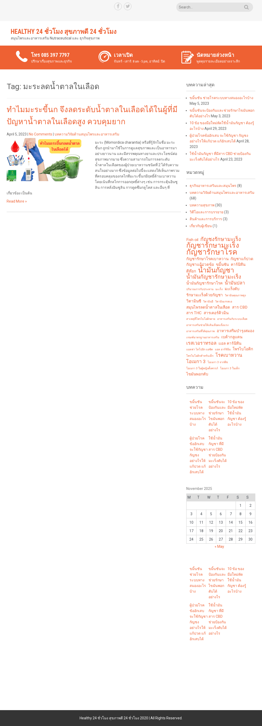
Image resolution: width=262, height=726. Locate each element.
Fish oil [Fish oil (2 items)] (192, 239)
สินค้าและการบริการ (206, 219)
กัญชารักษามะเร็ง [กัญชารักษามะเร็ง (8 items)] (212, 245)
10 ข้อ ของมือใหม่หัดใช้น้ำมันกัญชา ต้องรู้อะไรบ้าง (236, 413)
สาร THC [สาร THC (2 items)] (194, 313)
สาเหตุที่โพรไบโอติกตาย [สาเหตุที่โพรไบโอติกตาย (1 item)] (200, 319)
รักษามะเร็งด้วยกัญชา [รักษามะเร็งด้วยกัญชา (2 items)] (204, 295)
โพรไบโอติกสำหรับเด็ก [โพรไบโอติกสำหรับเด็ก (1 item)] (199, 355)
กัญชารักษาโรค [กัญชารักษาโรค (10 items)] (211, 252)
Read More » (17, 201)
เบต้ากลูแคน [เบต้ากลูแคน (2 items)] (231, 337)
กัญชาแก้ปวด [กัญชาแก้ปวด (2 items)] (242, 259)
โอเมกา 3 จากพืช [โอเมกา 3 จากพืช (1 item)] (218, 362)
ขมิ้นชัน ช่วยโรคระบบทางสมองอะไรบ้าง (221, 98)
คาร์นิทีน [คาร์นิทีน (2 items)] (238, 264)
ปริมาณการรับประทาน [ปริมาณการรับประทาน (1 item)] (199, 289)
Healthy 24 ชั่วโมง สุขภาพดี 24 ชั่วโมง (63, 31)
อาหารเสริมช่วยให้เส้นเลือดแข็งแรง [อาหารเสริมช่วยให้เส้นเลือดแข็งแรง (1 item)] (207, 325)
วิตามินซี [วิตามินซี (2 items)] (193, 301)
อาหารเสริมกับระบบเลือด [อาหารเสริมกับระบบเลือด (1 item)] (232, 319)
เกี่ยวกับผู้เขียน (201, 226)
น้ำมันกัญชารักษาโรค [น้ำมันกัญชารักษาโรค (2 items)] (204, 283)
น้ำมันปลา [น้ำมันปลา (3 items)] (235, 283)
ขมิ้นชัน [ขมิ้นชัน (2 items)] (222, 264)
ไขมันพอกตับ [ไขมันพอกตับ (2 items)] (197, 374)
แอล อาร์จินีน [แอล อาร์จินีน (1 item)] (223, 349)
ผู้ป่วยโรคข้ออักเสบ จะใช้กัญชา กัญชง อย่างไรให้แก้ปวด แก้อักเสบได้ (199, 455)
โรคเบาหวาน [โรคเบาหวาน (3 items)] (228, 355)
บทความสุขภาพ (202, 205)
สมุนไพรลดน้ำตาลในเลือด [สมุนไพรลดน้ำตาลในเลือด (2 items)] (208, 307)
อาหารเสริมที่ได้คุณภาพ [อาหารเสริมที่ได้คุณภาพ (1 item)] (200, 331)
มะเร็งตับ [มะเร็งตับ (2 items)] (232, 289)
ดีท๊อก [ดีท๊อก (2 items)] (191, 271)
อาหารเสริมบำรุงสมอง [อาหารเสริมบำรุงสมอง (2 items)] (235, 331)
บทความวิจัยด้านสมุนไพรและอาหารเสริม (86, 134)
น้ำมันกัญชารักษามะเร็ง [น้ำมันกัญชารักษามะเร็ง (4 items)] (213, 277)
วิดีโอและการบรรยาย (206, 212)
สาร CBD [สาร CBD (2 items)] (239, 307)
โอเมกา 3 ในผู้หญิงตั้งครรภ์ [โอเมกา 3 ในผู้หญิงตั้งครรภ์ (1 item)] (202, 368)
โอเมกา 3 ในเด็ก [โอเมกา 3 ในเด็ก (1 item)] (229, 368)
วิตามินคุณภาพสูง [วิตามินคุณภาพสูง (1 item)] (235, 295)
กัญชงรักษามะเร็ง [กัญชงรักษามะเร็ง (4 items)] (220, 239)
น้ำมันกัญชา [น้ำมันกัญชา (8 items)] (216, 270)
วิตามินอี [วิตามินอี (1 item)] (208, 301)
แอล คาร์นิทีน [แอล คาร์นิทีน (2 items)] (230, 343)
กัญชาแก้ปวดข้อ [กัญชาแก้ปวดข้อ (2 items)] (200, 264)
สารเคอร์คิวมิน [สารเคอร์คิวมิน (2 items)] (216, 313)
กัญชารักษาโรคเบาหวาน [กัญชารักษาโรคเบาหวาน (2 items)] (207, 259)
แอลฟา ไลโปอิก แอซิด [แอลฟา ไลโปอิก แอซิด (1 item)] (199, 349)
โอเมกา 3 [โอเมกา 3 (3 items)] (195, 361)
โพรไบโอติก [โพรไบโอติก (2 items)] (243, 349)
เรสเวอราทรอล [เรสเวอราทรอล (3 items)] (201, 343)
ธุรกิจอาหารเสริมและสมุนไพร (213, 186)
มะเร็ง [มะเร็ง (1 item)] (219, 289)
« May (219, 546)
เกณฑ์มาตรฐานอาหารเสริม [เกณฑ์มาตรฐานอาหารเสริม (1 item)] (202, 337)
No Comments (40, 134)
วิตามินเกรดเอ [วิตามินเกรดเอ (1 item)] (223, 301)
